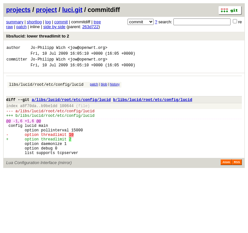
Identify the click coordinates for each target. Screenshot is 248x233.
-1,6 (18, 131)
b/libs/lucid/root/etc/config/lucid (152, 106)
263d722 (90, 26)
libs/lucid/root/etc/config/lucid (46, 89)
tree (97, 21)
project (46, 9)
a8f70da (28, 113)
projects (18, 9)
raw (9, 26)
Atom (226, 179)
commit (61, 21)
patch (21, 26)
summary (14, 21)
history (114, 88)
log (48, 21)
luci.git (72, 9)
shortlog (34, 21)
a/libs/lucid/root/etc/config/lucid (71, 106)
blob (104, 88)
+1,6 (29, 131)
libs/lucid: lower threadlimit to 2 (37, 36)
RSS (237, 179)
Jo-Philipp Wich (48, 48)
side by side (54, 26)
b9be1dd (49, 113)
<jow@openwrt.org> (87, 48)
